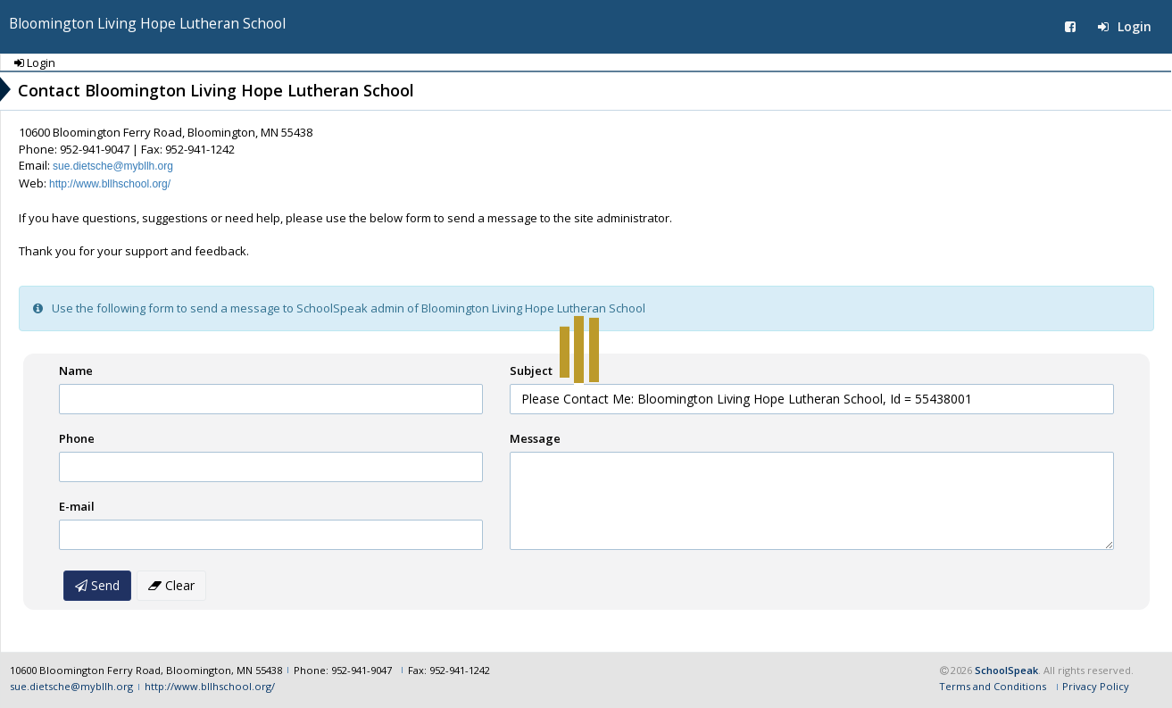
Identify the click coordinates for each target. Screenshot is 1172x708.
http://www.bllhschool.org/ (109, 184)
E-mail (77, 506)
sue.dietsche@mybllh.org (113, 166)
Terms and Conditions (992, 686)
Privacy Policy (1095, 686)
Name (76, 370)
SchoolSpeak (1006, 670)
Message (535, 438)
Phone (77, 438)
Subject (531, 370)
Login (1124, 26)
